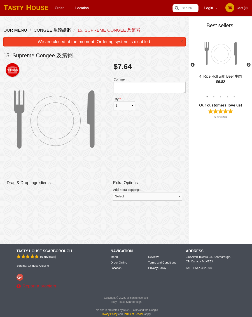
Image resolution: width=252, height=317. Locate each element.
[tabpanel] (220, 62)
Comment (150, 85)
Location (82, 8)
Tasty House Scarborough (44, 251)
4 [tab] (227, 97)
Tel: (199, 268)
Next (248, 65)
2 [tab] (214, 97)
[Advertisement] (94, 225)
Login (208, 8)
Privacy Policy (157, 268)
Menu (114, 257)
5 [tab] (234, 97)
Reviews (153, 257)
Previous (192, 65)
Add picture (12, 70)
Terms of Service (134, 314)
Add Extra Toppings (147, 194)
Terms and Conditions (162, 262)
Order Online (60, 11)
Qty (124, 103)
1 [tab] (207, 97)
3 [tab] (220, 97)
